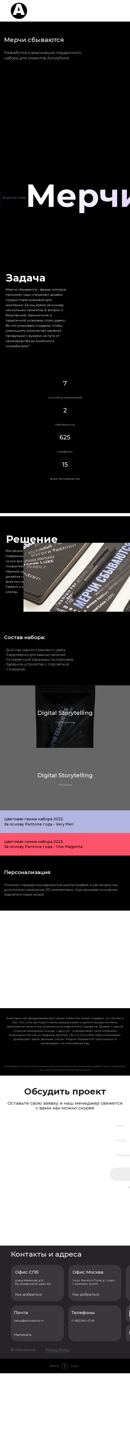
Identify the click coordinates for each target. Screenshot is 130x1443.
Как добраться (28, 1364)
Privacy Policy (57, 1420)
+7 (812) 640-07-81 (82, 1390)
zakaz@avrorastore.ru (29, 1390)
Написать (23, 1404)
